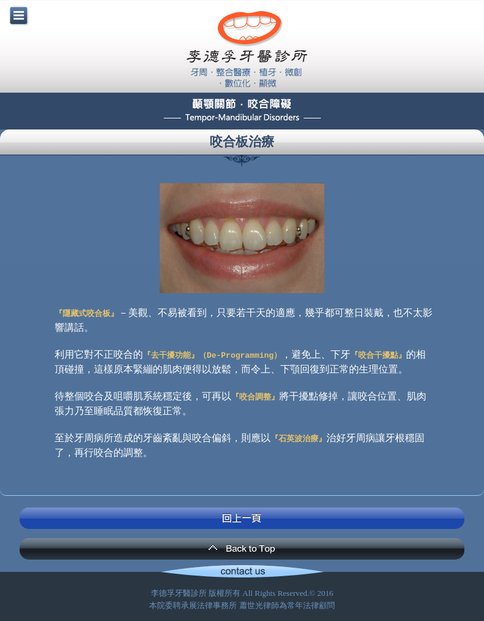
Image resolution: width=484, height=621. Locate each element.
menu (18, 15)
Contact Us (242, 572)
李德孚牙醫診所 (246, 49)
